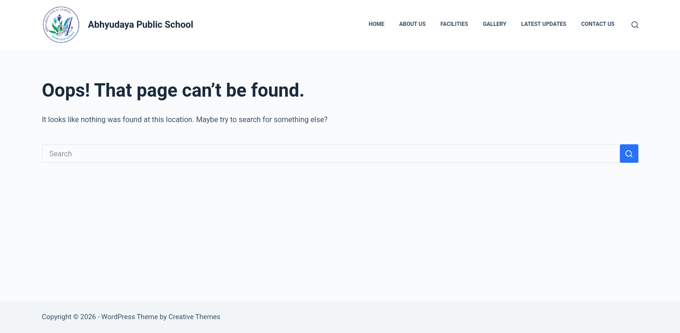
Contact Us (597, 24)
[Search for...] (331, 153)
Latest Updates (543, 24)
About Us (412, 24)
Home (376, 24)
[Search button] (629, 153)
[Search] (634, 24)
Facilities (454, 24)
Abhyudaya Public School (140, 24)
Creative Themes (195, 317)
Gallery (495, 24)
